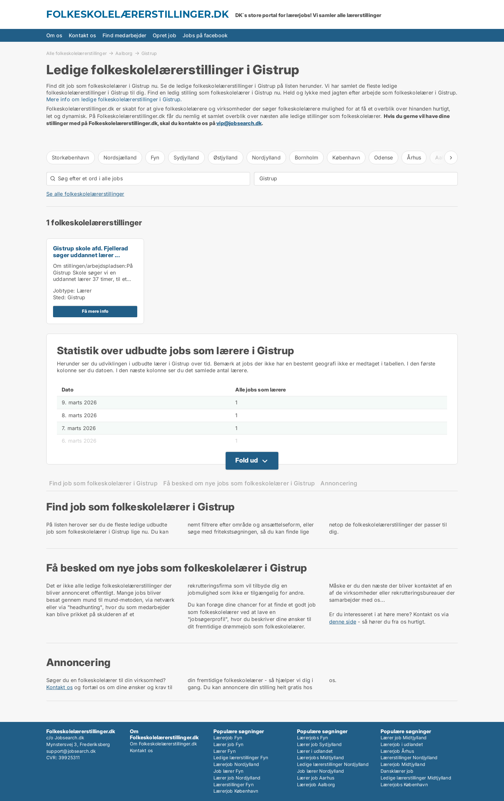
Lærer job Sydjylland (319, 744)
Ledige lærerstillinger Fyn (240, 757)
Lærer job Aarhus (315, 777)
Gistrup (149, 53)
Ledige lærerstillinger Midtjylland (416, 777)
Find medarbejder (124, 35)
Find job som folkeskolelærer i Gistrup (103, 483)
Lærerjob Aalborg (316, 784)
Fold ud (246, 460)
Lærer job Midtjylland (404, 737)
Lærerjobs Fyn (312, 737)
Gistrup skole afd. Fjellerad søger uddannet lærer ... (90, 251)
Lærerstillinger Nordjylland (409, 757)
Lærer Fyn (224, 751)
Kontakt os (82, 35)
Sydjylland (186, 157)
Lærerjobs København (404, 784)
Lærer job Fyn (228, 744)
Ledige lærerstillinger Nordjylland (333, 764)
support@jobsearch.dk (71, 751)
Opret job (164, 35)
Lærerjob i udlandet (402, 744)
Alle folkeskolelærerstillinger (76, 53)
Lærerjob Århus (397, 751)
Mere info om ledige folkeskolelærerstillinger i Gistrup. (114, 99)
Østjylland (225, 157)
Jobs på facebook (205, 35)
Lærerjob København (235, 791)
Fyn (155, 157)
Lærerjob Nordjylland (236, 764)
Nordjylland (266, 157)
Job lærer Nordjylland (320, 771)
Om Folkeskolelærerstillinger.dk (163, 743)
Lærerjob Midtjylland (403, 764)
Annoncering (338, 483)
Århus (414, 157)
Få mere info (95, 311)
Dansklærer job (397, 771)
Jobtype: (64, 290)
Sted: (59, 297)
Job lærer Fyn (228, 771)
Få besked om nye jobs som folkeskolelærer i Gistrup (239, 483)
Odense (383, 157)
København (346, 157)
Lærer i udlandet (315, 751)
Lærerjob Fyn (227, 737)
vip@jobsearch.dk (239, 123)
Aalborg (123, 53)
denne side (342, 621)
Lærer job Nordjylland (236, 777)
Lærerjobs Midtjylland (320, 757)
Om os (54, 35)
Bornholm (307, 157)
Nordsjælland (120, 157)
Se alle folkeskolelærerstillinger (85, 194)
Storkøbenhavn (70, 157)
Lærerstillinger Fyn (233, 784)
